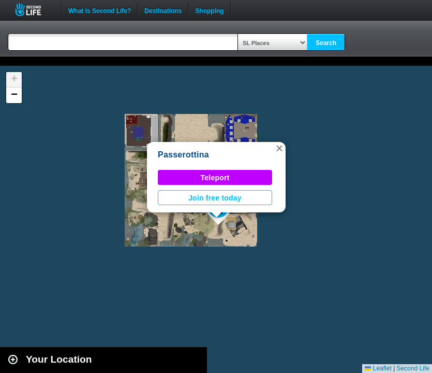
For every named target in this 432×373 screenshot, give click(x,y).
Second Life (33, 10)
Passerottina (183, 154)
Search (326, 43)
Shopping (209, 9)
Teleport (215, 178)
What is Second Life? (99, 9)
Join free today (215, 198)
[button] (279, 148)
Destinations (163, 9)
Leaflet (378, 368)
